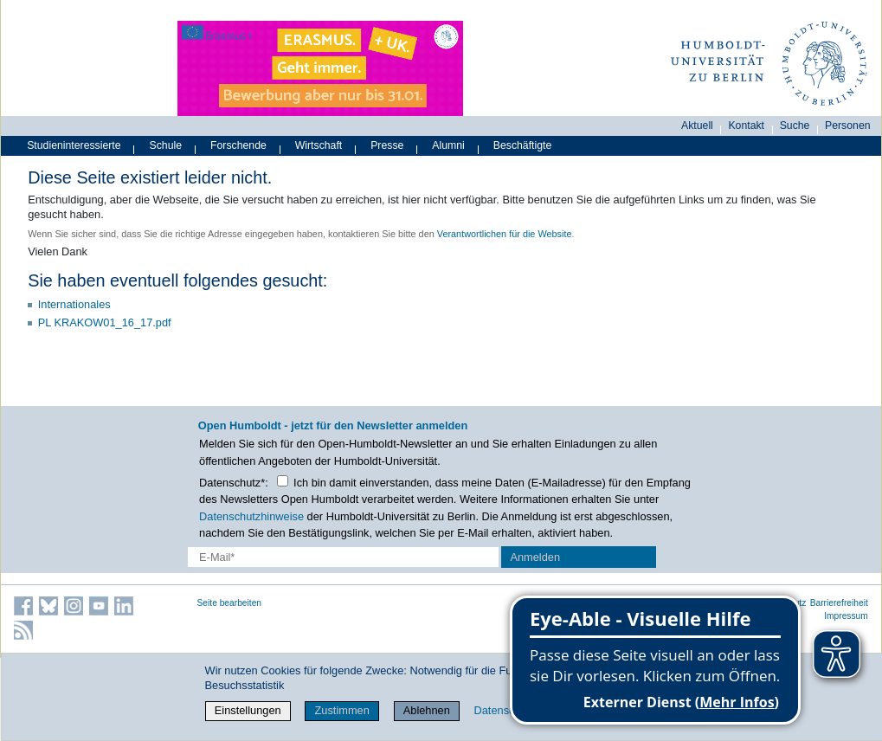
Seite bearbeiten (229, 603)
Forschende (238, 145)
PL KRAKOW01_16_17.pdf (104, 322)
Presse (386, 145)
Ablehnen (426, 710)
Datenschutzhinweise (251, 516)
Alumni (448, 145)
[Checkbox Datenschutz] (282, 480)
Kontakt (746, 125)
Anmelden (535, 557)
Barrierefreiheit (839, 603)
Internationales (74, 304)
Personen (848, 125)
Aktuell (697, 125)
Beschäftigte (522, 145)
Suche (795, 125)
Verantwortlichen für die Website (504, 234)
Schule (166, 145)
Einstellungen (248, 710)
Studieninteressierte (73, 145)
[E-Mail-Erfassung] (343, 557)
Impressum (846, 616)
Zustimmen (342, 710)
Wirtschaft (319, 145)
